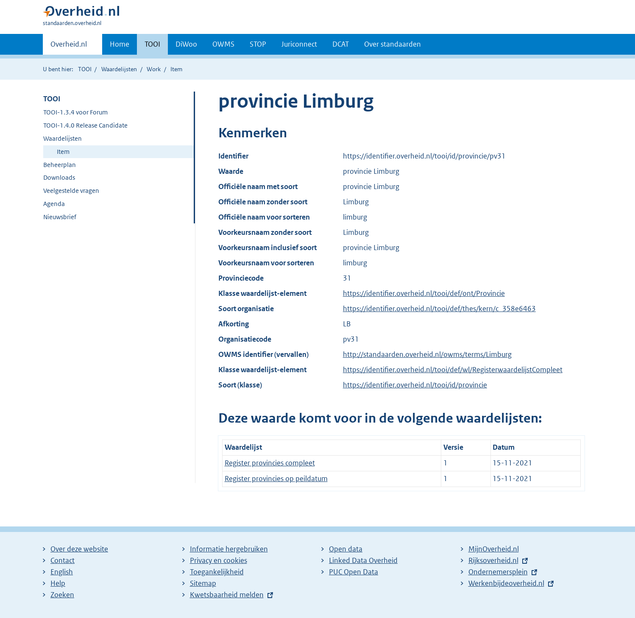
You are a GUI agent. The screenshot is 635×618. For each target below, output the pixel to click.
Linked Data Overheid (363, 560)
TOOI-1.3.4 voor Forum (75, 112)
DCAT (340, 44)
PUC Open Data (353, 571)
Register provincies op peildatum (276, 478)
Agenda (54, 204)
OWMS (223, 44)
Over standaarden (392, 44)
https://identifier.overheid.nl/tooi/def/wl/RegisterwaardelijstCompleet (453, 369)
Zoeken (62, 594)
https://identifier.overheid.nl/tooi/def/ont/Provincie (424, 293)
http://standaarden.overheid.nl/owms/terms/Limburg (427, 354)
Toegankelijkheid (217, 571)
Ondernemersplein (498, 571)
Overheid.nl (68, 47)
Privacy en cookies (218, 560)
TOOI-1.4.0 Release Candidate (85, 125)
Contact (62, 560)
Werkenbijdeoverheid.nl (506, 583)
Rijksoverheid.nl (493, 560)
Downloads (59, 177)
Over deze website (79, 549)
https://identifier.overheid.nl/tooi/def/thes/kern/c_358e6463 (439, 308)
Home (119, 44)
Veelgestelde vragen (71, 191)
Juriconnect (299, 44)
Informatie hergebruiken (229, 549)
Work (154, 69)
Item (63, 152)
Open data (345, 549)
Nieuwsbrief (59, 217)
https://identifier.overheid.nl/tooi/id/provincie (415, 385)
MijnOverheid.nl (493, 549)
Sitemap (203, 583)
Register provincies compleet (270, 463)
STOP (258, 44)
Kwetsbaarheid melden (227, 594)
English (61, 571)
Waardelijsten (119, 69)
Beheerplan (59, 165)
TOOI (152, 44)
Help (57, 583)
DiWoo (186, 44)
